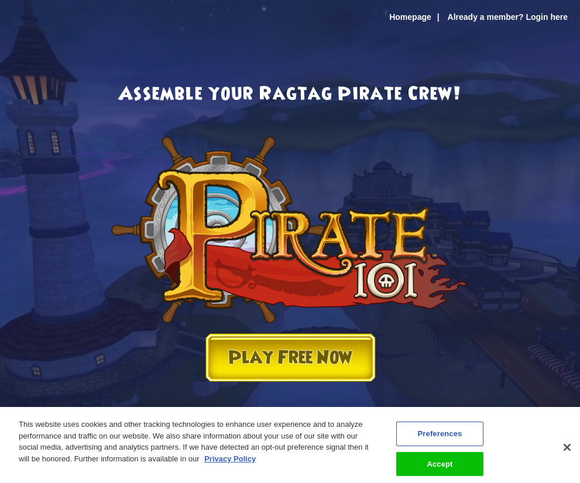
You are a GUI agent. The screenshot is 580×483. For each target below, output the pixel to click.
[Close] (567, 450)
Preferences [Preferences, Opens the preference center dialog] (440, 436)
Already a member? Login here (508, 17)
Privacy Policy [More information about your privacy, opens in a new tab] (230, 461)
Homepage (410, 17)
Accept (439, 466)
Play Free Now (290, 357)
